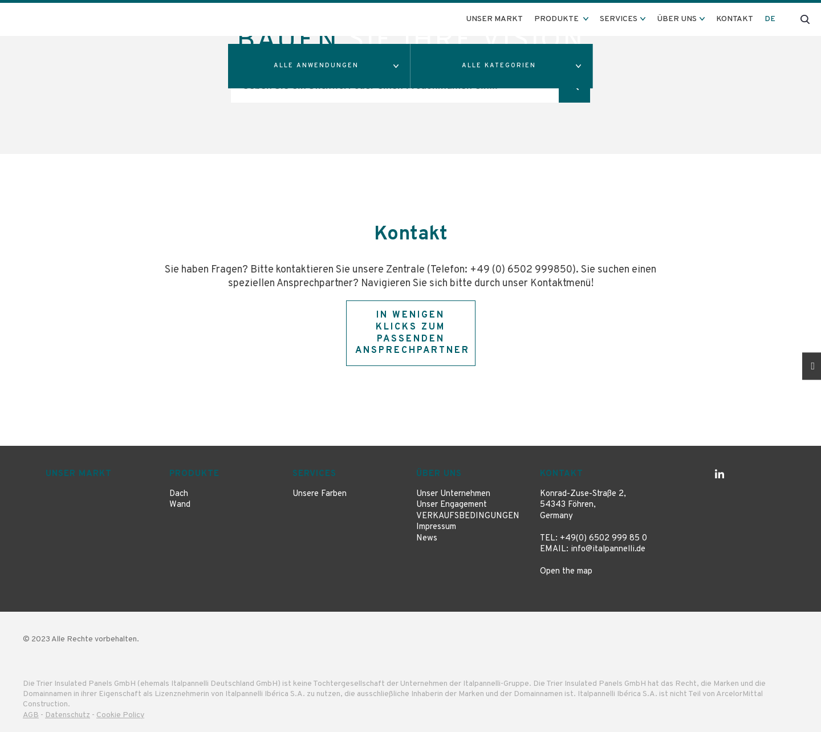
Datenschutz (67, 715)
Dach (178, 494)
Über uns (439, 474)
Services (314, 474)
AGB (31, 715)
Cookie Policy (120, 715)
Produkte (194, 474)
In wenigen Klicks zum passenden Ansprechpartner (412, 333)
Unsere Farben (319, 494)
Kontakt (734, 19)
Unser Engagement (451, 504)
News (426, 538)
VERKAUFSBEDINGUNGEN (467, 516)
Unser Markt (494, 19)
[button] (319, 66)
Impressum (436, 527)
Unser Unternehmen (453, 494)
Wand (179, 504)
